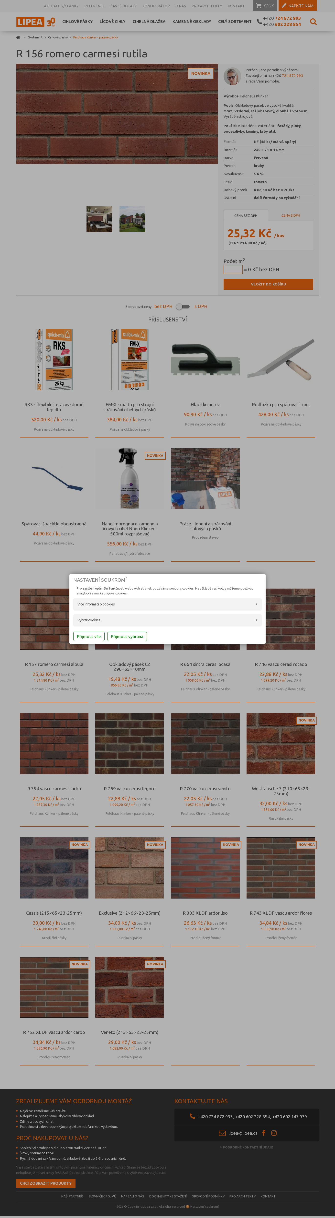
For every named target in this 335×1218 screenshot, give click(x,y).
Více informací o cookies (89, 605)
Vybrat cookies (81, 621)
